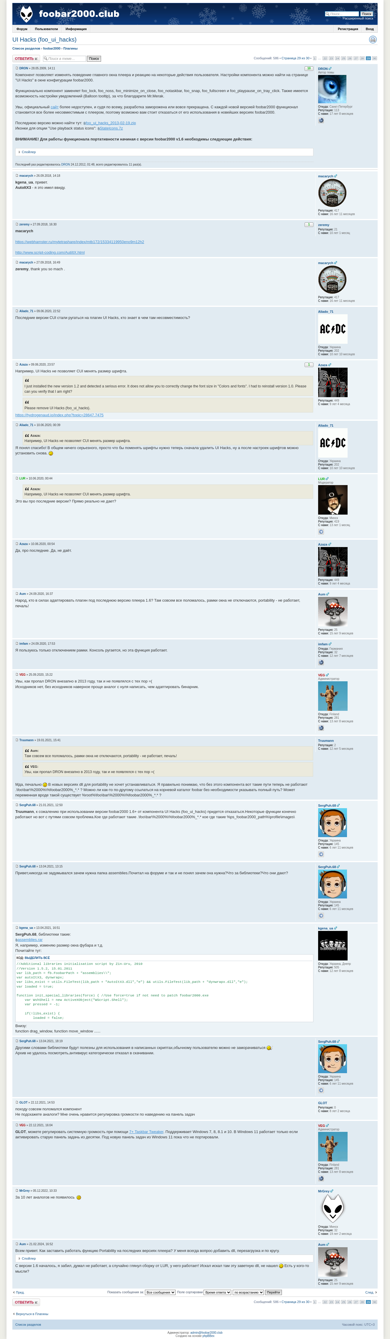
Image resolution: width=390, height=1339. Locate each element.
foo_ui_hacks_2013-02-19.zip (111, 123)
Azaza (23, 364)
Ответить (26, 58)
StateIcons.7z (111, 128)
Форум (21, 29)
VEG (22, 674)
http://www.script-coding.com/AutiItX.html (50, 252)
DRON (23, 68)
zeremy (24, 224)
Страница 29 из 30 (296, 58)
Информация (76, 29)
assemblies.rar (30, 939)
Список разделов (26, 48)
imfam (23, 643)
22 (325, 58)
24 (337, 58)
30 (374, 58)
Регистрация (348, 29)
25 (343, 58)
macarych (26, 175)
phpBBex (208, 1336)
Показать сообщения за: (142, 1292)
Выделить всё (37, 958)
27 (356, 58)
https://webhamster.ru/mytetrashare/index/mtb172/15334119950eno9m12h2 (79, 242)
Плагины (70, 48)
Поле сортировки (204, 1292)
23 (331, 58)
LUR (22, 478)
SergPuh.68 (27, 805)
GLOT (23, 1102)
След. (369, 1292)
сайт (55, 107)
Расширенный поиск (358, 18)
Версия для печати (373, 39)
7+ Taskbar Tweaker (146, 1132)
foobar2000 (51, 48)
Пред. (20, 1292)
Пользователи (46, 29)
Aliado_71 (26, 311)
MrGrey (24, 1190)
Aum (22, 593)
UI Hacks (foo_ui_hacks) (44, 39)
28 (362, 58)
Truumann (26, 740)
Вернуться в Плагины (32, 1314)
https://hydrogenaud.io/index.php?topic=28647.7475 (59, 415)
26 (349, 58)
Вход (370, 29)
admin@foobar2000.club (206, 1332)
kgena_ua (26, 927)
